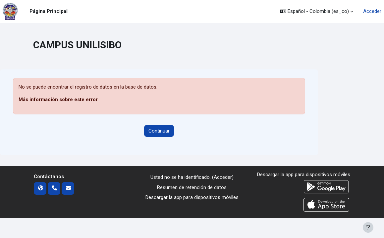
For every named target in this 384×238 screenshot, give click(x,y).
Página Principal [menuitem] (48, 11)
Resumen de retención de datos (192, 187)
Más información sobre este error (58, 99)
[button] (316, 11)
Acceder (372, 11)
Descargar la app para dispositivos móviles (192, 197)
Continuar (159, 131)
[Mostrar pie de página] (368, 227)
